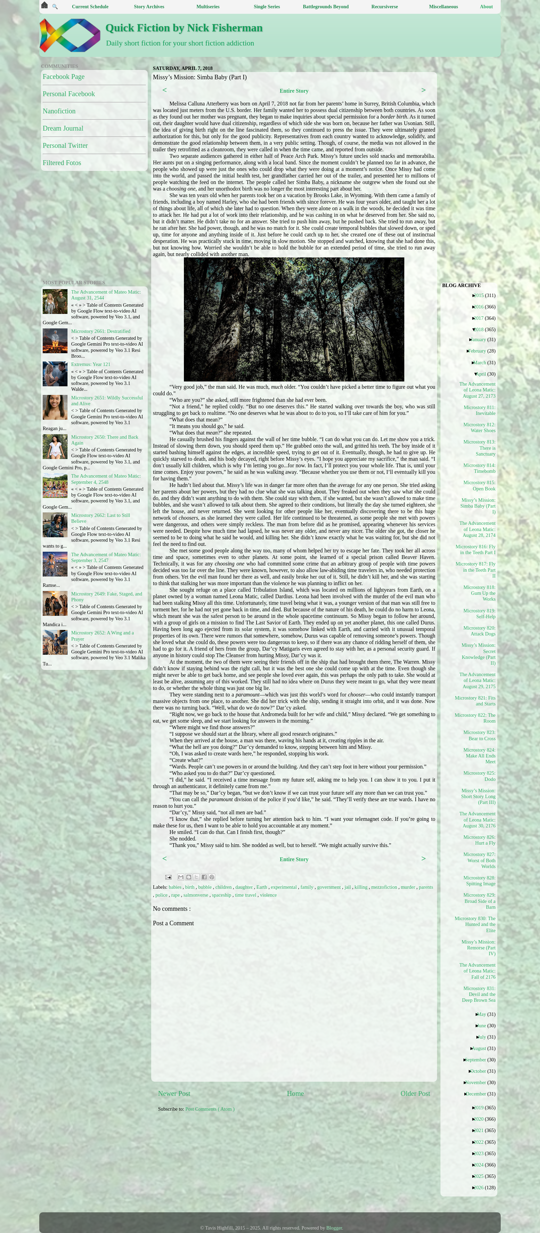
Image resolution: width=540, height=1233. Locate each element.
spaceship (222, 895)
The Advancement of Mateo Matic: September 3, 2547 (106, 557)
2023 (481, 1153)
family (308, 887)
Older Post (415, 1093)
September (478, 1059)
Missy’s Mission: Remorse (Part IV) (478, 948)
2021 (481, 1130)
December (478, 1094)
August (481, 1048)
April (483, 374)
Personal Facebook (69, 94)
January (481, 339)
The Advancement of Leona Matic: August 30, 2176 (478, 819)
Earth (263, 887)
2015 (481, 295)
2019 (481, 1107)
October (480, 1071)
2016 (481, 306)
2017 (481, 318)
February (479, 351)
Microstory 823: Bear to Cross (480, 735)
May (484, 1014)
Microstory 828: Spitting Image (480, 880)
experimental (284, 887)
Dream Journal (63, 128)
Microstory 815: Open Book (480, 485)
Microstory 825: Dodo (480, 776)
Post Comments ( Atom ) (210, 1109)
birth (190, 887)
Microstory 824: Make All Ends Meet (480, 756)
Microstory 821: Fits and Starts (478, 700)
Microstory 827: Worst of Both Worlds (480, 860)
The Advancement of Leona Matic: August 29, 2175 (478, 680)
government (329, 887)
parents (426, 887)
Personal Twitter (65, 145)
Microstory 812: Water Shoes (480, 427)
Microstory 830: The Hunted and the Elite (478, 924)
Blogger (334, 1228)
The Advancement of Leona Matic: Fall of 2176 (478, 971)
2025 (481, 1176)
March (482, 362)
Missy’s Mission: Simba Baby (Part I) (478, 506)
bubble (205, 887)
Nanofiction (59, 111)
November (478, 1082)
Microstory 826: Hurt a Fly (480, 840)
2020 (481, 1119)
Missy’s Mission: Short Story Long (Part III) (478, 796)
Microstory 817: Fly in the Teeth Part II (478, 570)
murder (408, 887)
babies (176, 887)
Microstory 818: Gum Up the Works (480, 593)
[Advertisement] (325, 1166)
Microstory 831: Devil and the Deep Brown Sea (479, 994)
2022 (481, 1142)
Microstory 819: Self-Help (480, 613)
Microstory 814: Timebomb (480, 468)
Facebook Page (64, 76)
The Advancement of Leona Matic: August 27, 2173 (478, 390)
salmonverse (197, 895)
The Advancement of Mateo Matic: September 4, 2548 (106, 479)
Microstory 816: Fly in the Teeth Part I (478, 549)
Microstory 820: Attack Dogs (480, 630)
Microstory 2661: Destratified (101, 331)
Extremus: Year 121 (91, 364)
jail (348, 887)
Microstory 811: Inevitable (480, 410)
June (484, 1025)
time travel (246, 895)
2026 (481, 1187)
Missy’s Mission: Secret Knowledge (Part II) (478, 654)
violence (268, 895)
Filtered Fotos (62, 162)
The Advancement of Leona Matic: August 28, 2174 (478, 529)
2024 (481, 1165)
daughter (244, 887)
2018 (481, 329)
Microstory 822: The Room (478, 718)
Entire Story (294, 91)
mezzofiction (384, 887)
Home (295, 1093)
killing (362, 887)
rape (176, 895)
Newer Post (174, 1093)
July (484, 1037)
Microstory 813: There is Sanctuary (480, 448)
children (224, 887)
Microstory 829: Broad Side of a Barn (480, 901)
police (162, 895)
